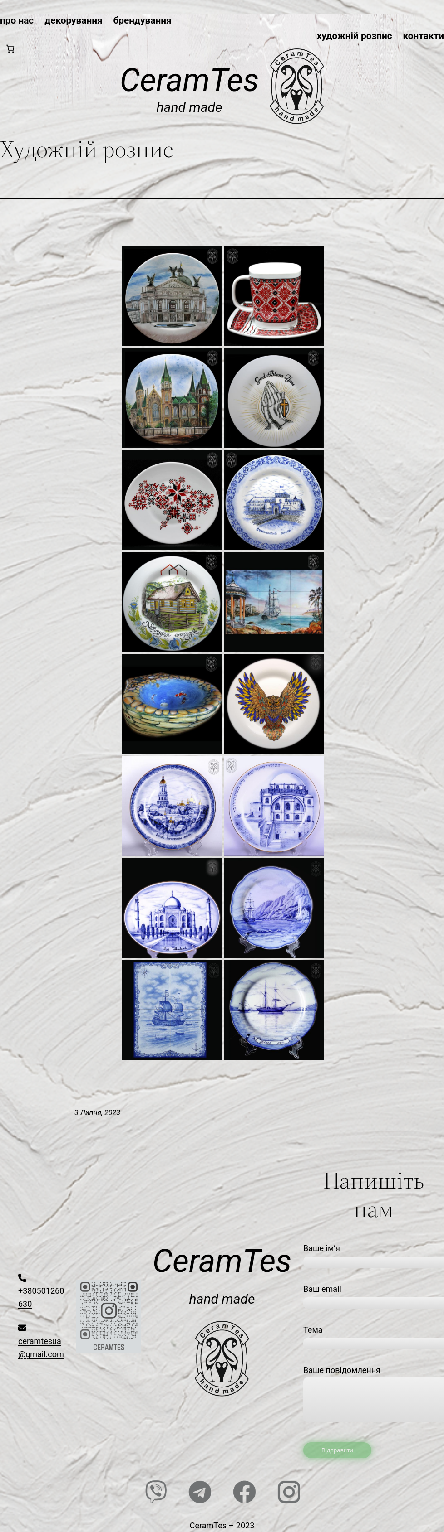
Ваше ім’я (373, 1254)
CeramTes (189, 80)
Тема (373, 1336)
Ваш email (373, 1295)
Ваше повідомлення (373, 1398)
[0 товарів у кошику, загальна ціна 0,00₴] (10, 49)
